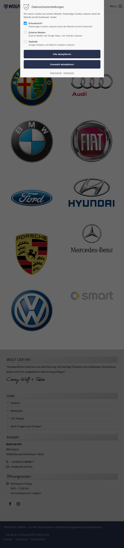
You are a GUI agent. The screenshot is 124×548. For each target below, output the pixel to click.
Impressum (68, 73)
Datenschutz (56, 73)
